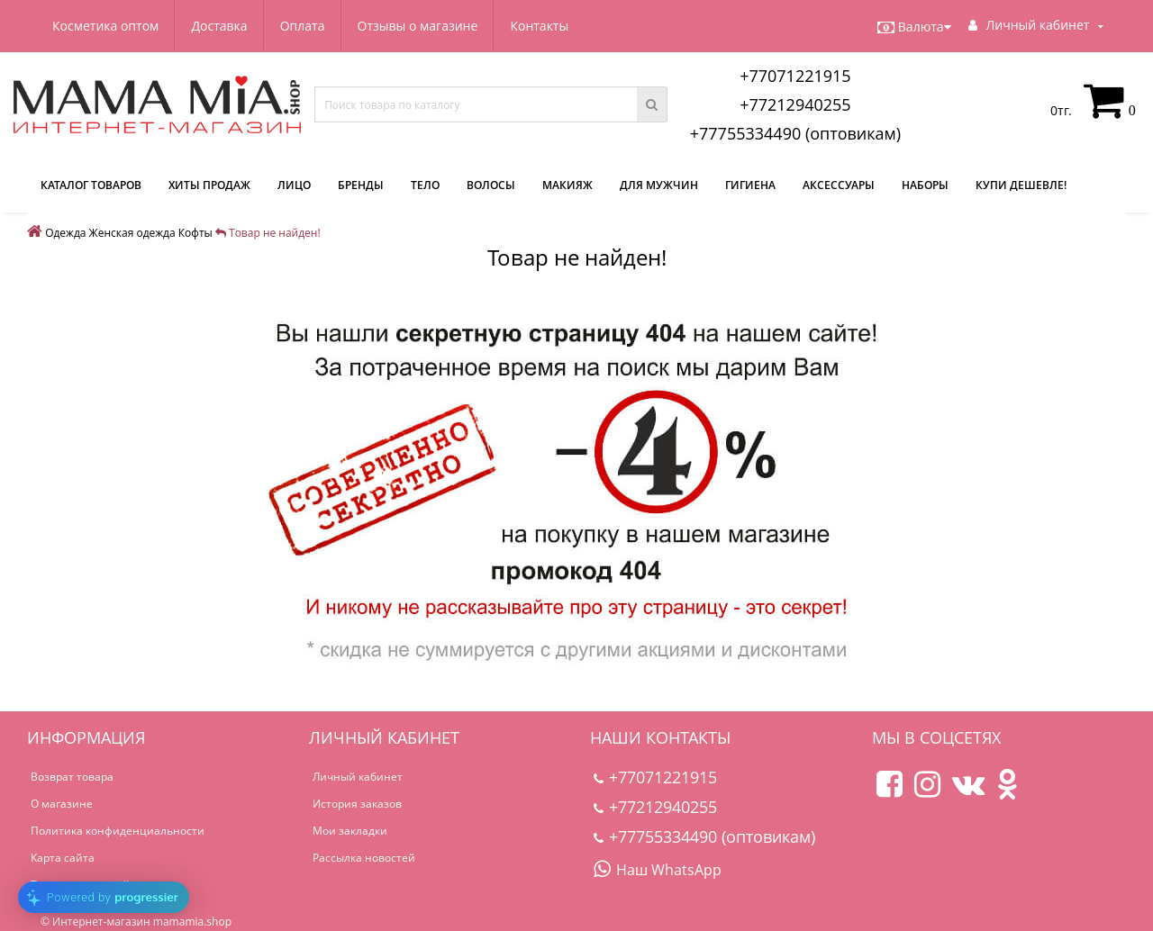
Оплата (302, 25)
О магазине (62, 803)
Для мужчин (659, 185)
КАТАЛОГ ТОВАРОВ (91, 185)
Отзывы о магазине (418, 25)
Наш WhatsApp (658, 870)
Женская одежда (132, 232)
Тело (425, 185)
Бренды (361, 185)
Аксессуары (839, 185)
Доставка (219, 25)
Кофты (195, 232)
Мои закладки (350, 830)
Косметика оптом (105, 25)
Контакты (539, 25)
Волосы (491, 185)
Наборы (925, 185)
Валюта (914, 27)
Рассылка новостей (364, 857)
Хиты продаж (209, 185)
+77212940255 (795, 104)
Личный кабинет (358, 776)
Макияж (567, 185)
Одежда (65, 232)
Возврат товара (72, 776)
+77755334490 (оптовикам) (795, 133)
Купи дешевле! (1021, 185)
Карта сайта (63, 857)
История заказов (357, 803)
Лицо (294, 185)
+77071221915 (795, 75)
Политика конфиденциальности (117, 830)
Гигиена (750, 185)
